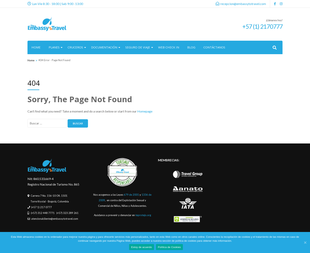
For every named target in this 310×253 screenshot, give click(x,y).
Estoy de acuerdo (141, 247)
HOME (36, 47)
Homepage (144, 111)
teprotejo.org (143, 215)
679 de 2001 (131, 194)
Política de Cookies (169, 247)
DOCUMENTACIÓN (104, 47)
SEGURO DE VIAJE (137, 47)
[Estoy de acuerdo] (305, 242)
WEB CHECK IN (168, 47)
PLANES (54, 47)
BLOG (191, 47)
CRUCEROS (75, 47)
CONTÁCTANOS (214, 47)
